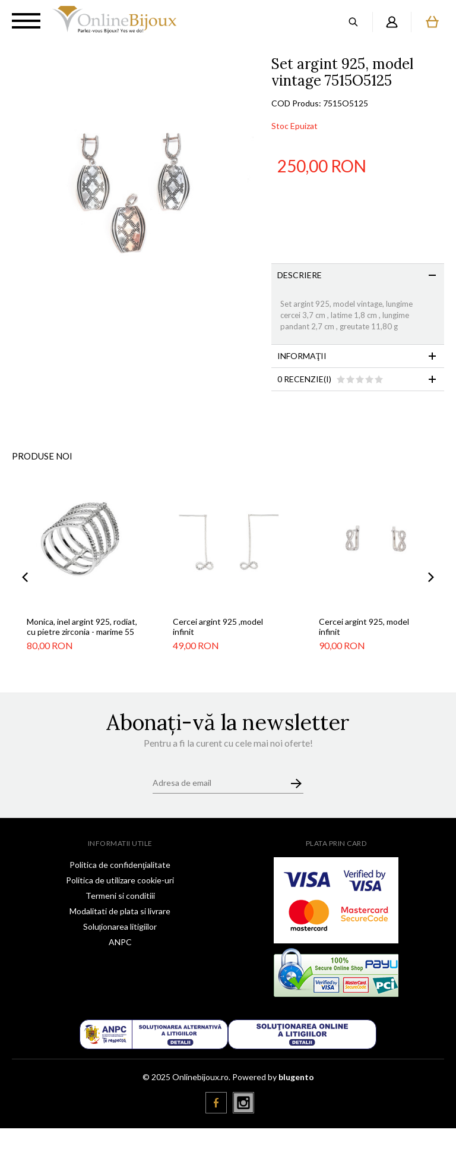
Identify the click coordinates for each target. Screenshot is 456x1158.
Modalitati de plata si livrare (119, 911)
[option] (135, 180)
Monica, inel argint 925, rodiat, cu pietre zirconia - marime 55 (82, 626)
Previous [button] (25, 577)
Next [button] (431, 577)
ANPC (120, 942)
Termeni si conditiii (120, 895)
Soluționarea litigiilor (120, 926)
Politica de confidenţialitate (119, 865)
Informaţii (302, 356)
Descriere (299, 275)
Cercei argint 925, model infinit (364, 626)
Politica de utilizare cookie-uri (120, 880)
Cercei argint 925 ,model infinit (218, 626)
